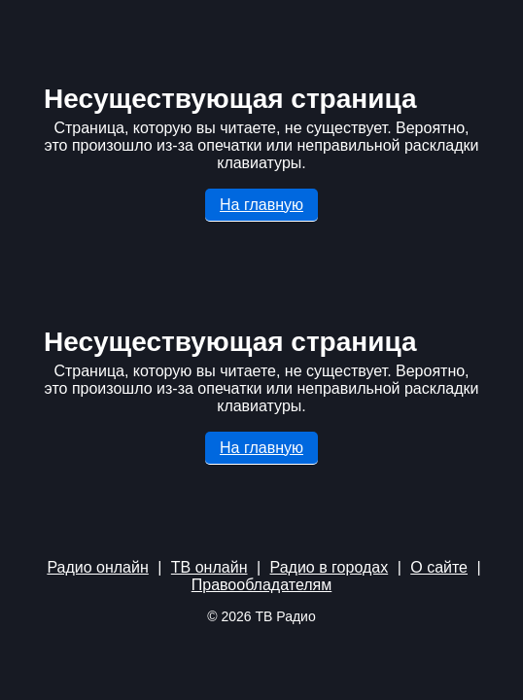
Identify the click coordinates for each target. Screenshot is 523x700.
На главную (261, 204)
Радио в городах (329, 567)
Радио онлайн (97, 567)
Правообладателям (262, 585)
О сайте (439, 567)
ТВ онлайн (209, 567)
